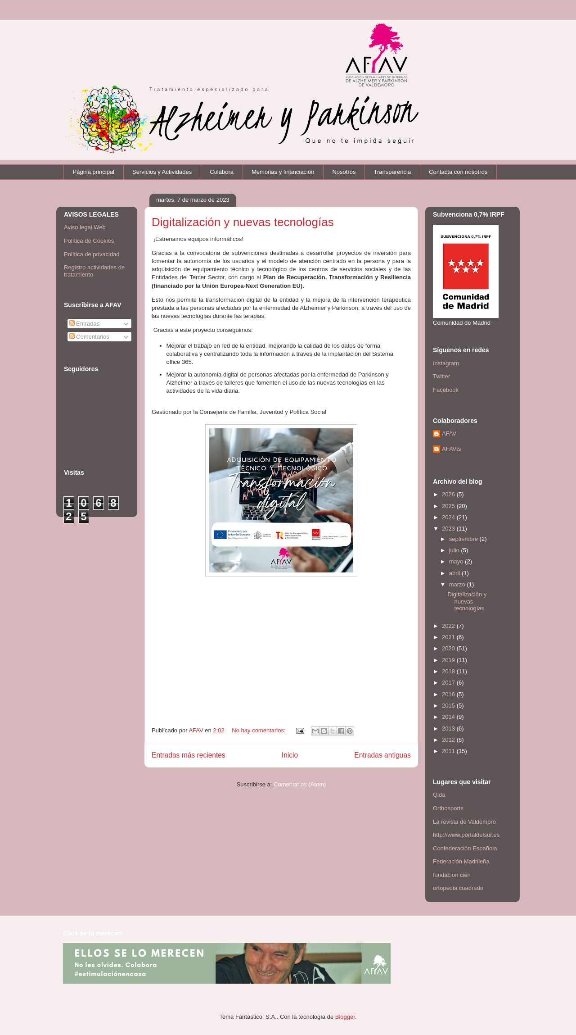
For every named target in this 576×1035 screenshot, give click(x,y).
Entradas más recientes (188, 755)
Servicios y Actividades (162, 171)
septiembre (464, 539)
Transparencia (392, 171)
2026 (449, 494)
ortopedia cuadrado (458, 888)
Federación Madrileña (461, 861)
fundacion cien (452, 875)
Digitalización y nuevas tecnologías (243, 222)
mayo (457, 561)
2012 (449, 739)
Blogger (345, 1016)
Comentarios (89, 336)
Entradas (84, 323)
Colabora (222, 171)
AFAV (449, 433)
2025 (449, 506)
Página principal (94, 171)
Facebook (446, 389)
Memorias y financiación (283, 171)
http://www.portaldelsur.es (466, 834)
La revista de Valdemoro (464, 821)
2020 (449, 648)
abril (455, 573)
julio (455, 550)
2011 (449, 751)
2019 (449, 660)
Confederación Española (465, 848)
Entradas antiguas (382, 755)
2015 (449, 705)
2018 (449, 671)
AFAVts (451, 448)
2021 (449, 637)
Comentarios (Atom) (300, 784)
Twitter (441, 376)
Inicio (290, 755)
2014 (449, 716)
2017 (449, 682)
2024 (449, 517)
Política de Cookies (89, 240)
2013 (449, 728)
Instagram (446, 363)
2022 (449, 625)
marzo (458, 584)
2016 (449, 694)
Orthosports (448, 808)
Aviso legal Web (85, 227)
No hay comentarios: (259, 730)
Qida (439, 794)
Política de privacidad (92, 254)
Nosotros (344, 171)
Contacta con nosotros (458, 171)
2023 (449, 528)
